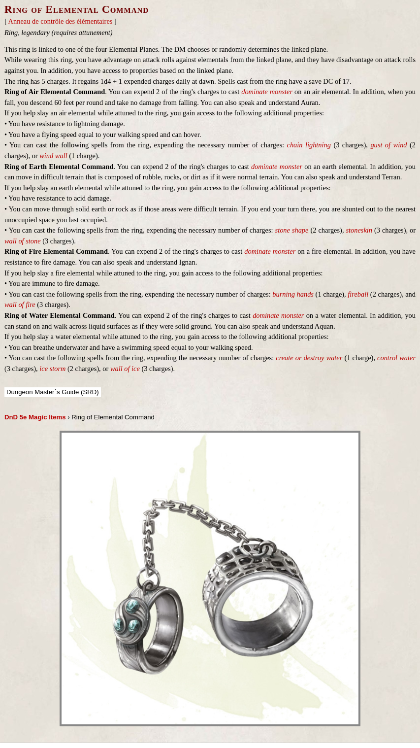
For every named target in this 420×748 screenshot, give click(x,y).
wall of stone (22, 241)
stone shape (292, 230)
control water (396, 358)
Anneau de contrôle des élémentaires (60, 21)
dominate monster (266, 92)
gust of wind (388, 145)
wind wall (53, 156)
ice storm (52, 369)
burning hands (293, 294)
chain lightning (309, 145)
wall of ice (125, 369)
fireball (358, 294)
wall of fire (19, 304)
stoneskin (359, 230)
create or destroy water (309, 358)
